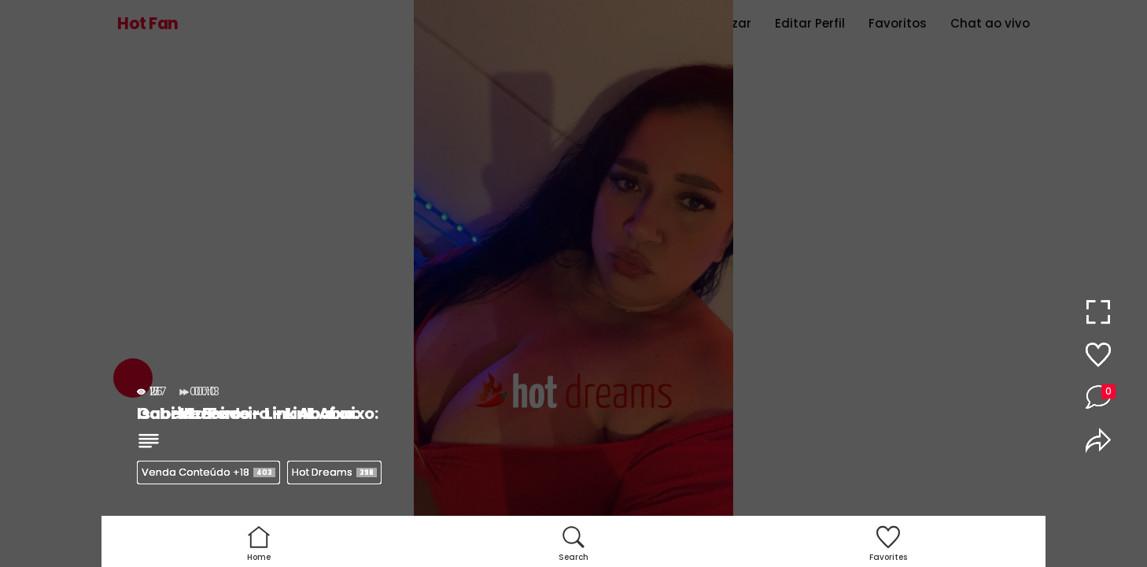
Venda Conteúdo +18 (208, 472)
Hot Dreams (334, 472)
